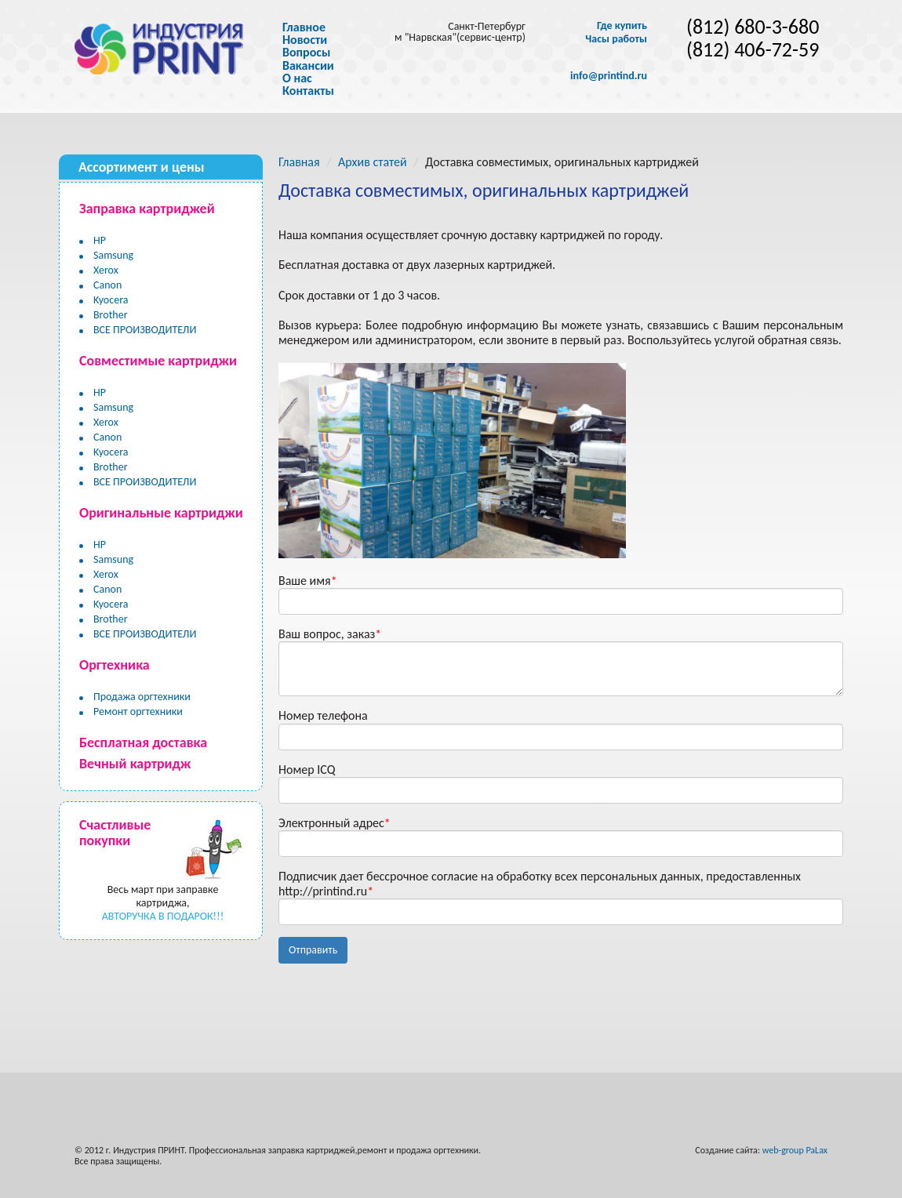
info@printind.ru (608, 76)
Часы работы (616, 39)
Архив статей (372, 161)
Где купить (622, 26)
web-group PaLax (794, 1150)
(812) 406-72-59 (752, 49)
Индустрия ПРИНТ (148, 1150)
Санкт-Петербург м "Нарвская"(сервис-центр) (460, 32)
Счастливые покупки (115, 832)
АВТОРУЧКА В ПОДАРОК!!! (163, 916)
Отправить (313, 950)
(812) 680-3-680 (752, 27)
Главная (299, 161)
